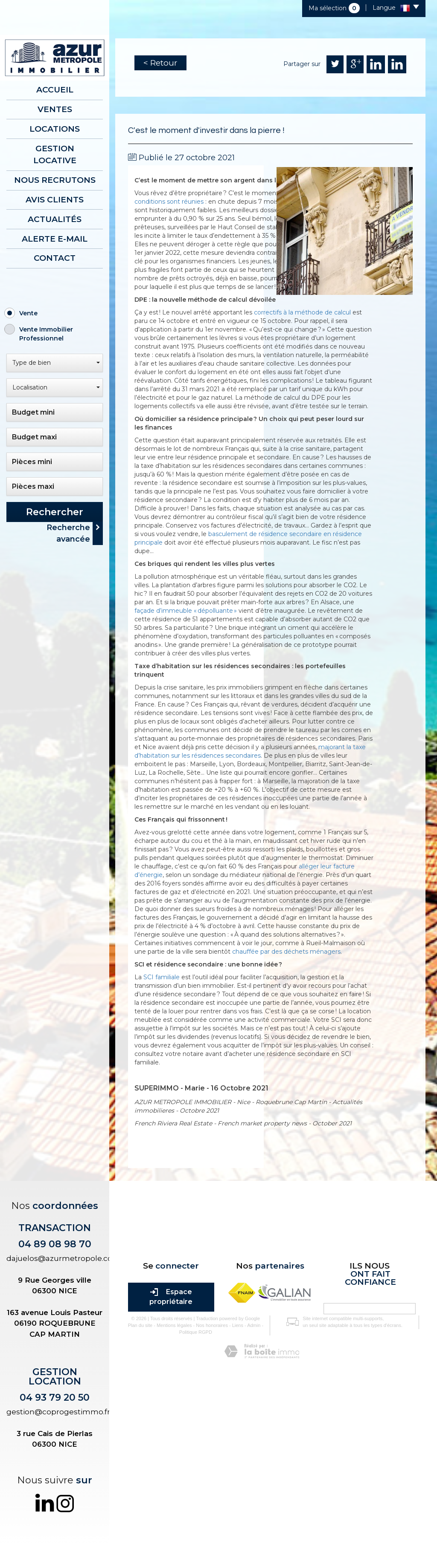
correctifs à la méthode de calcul (302, 312)
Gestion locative (54, 154)
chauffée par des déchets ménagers (286, 951)
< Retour (160, 63)
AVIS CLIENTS (55, 199)
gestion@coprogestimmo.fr (58, 1412)
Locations (54, 128)
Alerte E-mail (54, 237)
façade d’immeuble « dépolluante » (185, 610)
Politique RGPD (192, 1472)
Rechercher (54, 510)
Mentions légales (171, 1465)
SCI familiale (161, 977)
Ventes (55, 109)
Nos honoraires (209, 1465)
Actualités (55, 218)
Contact (55, 257)
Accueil (54, 90)
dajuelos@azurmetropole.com (63, 1258)
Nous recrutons (55, 179)
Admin (250, 1465)
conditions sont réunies (169, 201)
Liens (234, 1465)
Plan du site (137, 1465)
